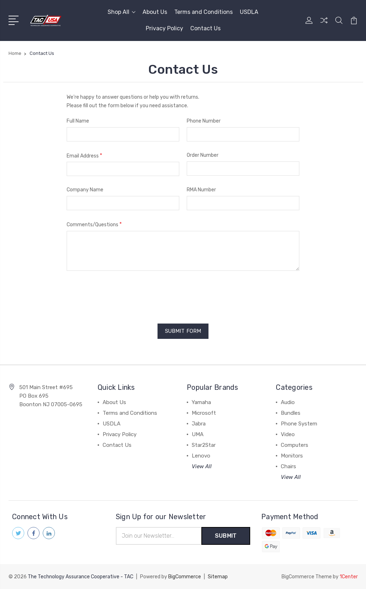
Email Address (84, 155)
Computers (294, 445)
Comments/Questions (94, 224)
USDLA (249, 12)
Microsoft (204, 413)
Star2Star (204, 445)
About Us (155, 12)
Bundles (290, 413)
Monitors (292, 456)
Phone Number (204, 121)
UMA (197, 434)
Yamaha (201, 402)
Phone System (299, 423)
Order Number (202, 155)
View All (202, 466)
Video (288, 434)
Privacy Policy (164, 28)
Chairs (288, 466)
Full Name (78, 121)
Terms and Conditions (203, 12)
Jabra (199, 423)
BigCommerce (184, 577)
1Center (349, 577)
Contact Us (205, 28)
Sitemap (218, 577)
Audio (288, 402)
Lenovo (201, 456)
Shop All (121, 12)
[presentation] (121, 295)
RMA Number (201, 190)
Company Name (85, 190)
